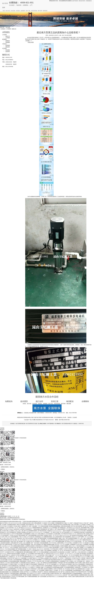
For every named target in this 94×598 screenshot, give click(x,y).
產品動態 (4, 39)
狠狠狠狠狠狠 (23, 573)
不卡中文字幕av (69, 543)
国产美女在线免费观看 (69, 562)
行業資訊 (4, 43)
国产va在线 (19, 543)
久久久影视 (76, 553)
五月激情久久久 (36, 539)
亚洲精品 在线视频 (21, 532)
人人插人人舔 (39, 562)
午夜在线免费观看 (44, 543)
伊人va (10, 523)
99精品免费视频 (63, 556)
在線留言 (2, 513)
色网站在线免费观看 (25, 544)
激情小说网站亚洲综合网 (78, 576)
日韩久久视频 (48, 555)
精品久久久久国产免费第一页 (79, 536)
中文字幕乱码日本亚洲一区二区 (68, 533)
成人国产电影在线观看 (19, 535)
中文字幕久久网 (21, 568)
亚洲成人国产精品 (24, 572)
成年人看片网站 (75, 524)
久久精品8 (44, 523)
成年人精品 (77, 547)
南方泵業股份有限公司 (67, 423)
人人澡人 (56, 556)
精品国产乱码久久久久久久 (52, 553)
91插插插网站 (88, 532)
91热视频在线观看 (11, 524)
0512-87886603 (9, 59)
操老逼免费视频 (4, 561)
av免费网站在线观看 (30, 546)
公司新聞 (8, 29)
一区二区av (85, 541)
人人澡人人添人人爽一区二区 (9, 538)
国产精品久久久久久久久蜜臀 (83, 556)
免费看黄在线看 (83, 575)
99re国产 (73, 568)
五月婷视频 (79, 561)
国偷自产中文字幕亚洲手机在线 (79, 572)
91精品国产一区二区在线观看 (37, 570)
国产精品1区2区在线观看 (66, 564)
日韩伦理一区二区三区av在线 (34, 561)
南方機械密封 (58, 423)
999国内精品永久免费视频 (41, 546)
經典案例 (23, 10)
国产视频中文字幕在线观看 (30, 564)
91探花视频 (24, 558)
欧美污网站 (41, 568)
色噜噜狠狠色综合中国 (54, 572)
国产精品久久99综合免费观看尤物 (10, 565)
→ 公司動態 (6, 37)
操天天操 (2, 544)
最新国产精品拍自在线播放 (13, 553)
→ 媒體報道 (6, 40)
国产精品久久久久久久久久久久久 (34, 532)
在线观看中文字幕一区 (78, 543)
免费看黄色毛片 (36, 575)
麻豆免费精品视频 (60, 541)
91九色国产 (68, 552)
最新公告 (14, 29)
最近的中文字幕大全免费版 (18, 555)
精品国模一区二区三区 (46, 539)
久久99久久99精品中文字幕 (37, 565)
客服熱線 (2, 514)
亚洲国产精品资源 (54, 573)
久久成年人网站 (4, 536)
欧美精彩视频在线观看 (58, 567)
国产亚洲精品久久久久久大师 (75, 539)
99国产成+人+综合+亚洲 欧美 (79, 552)
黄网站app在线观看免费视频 (50, 562)
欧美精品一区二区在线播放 (27, 553)
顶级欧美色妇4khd (86, 539)
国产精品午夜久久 (51, 576)
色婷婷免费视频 (48, 565)
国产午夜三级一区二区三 (31, 555)
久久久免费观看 (88, 547)
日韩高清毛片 (34, 568)
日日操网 (4, 524)
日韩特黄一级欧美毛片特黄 (87, 558)
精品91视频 (29, 524)
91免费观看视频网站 (77, 573)
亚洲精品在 (46, 527)
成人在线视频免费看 (14, 572)
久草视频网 (85, 544)
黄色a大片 (27, 568)
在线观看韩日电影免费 (79, 532)
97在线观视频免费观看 (52, 538)
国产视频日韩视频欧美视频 (48, 544)
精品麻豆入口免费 (89, 543)
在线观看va (44, 541)
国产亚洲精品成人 (62, 527)
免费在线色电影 (9, 544)
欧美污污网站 (78, 562)
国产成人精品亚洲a (60, 552)
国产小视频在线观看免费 (66, 573)
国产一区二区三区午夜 (57, 555)
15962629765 (9, 64)
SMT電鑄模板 (50, 423)
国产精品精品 (83, 553)
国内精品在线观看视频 (54, 526)
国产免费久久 (51, 529)
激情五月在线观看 (21, 524)
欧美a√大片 (34, 533)
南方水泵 (8, 10)
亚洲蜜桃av (84, 565)
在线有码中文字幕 (81, 533)
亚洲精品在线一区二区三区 (44, 564)
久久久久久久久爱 (17, 523)
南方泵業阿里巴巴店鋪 (31, 423)
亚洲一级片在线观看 (36, 544)
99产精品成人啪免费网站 (36, 559)
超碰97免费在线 (75, 575)
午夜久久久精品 (23, 536)
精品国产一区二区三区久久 (66, 553)
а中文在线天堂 (31, 536)
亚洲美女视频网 (64, 546)
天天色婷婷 (10, 526)
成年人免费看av (86, 570)
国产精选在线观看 (42, 538)
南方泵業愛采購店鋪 (20, 423)
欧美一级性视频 (33, 526)
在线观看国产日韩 (64, 561)
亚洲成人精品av (90, 533)
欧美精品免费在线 (6, 576)
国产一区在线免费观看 (47, 556)
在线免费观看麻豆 (77, 570)
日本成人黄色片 (17, 526)
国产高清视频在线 (11, 532)
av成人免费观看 (27, 543)
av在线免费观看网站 (11, 568)
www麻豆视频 (56, 533)
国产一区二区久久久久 (37, 524)
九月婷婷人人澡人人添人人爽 (16, 530)
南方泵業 (5, 3)
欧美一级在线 (32, 549)
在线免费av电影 (67, 524)
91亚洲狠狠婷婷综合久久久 (29, 556)
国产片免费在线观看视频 (31, 576)
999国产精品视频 (27, 575)
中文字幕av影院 (54, 549)
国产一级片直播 (35, 543)
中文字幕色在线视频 (10, 549)
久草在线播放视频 (17, 559)
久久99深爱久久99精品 (85, 524)
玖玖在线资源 (49, 533)
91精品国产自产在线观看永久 (60, 565)
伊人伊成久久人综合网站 (24, 570)
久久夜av (10, 529)
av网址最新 (13, 543)
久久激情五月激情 (12, 564)
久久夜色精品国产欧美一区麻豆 (64, 576)
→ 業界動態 (6, 45)
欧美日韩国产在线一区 (40, 553)
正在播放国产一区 (47, 532)
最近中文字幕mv (4, 523)
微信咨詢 (2, 429)
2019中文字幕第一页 (69, 549)
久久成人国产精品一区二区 (11, 527)
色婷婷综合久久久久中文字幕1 (78, 530)
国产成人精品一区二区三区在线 (18, 539)
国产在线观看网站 (67, 536)
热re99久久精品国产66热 (15, 567)
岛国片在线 (13, 541)
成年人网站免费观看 (36, 523)
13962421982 (9, 62)
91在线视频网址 (27, 533)
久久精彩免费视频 (67, 559)
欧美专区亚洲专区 (23, 547)
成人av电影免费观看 (13, 536)
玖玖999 (10, 559)
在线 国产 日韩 (66, 575)
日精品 (35, 538)
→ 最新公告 (6, 36)
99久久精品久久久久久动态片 (34, 573)
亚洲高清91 (19, 538)
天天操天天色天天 (76, 558)
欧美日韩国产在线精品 (42, 535)
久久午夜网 (20, 564)
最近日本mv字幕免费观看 (79, 564)
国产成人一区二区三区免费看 (62, 544)
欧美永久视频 (77, 565)
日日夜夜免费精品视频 (13, 561)
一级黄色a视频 (36, 529)
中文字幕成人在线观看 (43, 558)
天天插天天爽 (5, 530)
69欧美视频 (14, 570)
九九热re (62, 547)
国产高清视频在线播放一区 (22, 549)
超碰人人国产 (62, 538)
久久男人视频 (7, 570)
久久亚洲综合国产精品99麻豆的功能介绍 (52, 559)
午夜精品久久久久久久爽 (87, 559)
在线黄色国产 (78, 567)
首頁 (4, 10)
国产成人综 (85, 526)
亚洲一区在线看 (46, 561)
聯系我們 (45, 10)
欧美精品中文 (3, 532)
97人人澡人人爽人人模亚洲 (84, 538)
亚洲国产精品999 (69, 547)
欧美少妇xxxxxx (6, 575)
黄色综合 (46, 572)
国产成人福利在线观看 (76, 526)
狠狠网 (82, 547)
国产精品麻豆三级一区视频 (23, 541)
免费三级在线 (86, 562)
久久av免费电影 (33, 572)
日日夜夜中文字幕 (9, 552)
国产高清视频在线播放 (81, 529)
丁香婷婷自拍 (67, 558)
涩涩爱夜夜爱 (26, 559)
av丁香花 (89, 565)
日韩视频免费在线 (59, 523)
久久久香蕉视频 (53, 527)
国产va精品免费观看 (60, 529)
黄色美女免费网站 (48, 568)
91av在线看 (70, 565)
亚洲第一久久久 (51, 541)
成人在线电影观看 (57, 536)
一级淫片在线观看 (66, 530)
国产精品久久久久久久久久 (25, 527)
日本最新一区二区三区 (59, 570)
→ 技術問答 (6, 51)
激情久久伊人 (72, 546)
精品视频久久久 (55, 564)
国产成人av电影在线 (66, 572)
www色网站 (55, 539)
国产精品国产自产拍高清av (70, 550)
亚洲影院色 (7, 573)
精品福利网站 (56, 547)
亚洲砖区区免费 (46, 573)
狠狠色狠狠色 (23, 561)
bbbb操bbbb (90, 530)
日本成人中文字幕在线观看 (18, 576)
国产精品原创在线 (42, 530)
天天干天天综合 (53, 543)
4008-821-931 (9, 57)
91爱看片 (61, 549)
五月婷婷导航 (41, 555)
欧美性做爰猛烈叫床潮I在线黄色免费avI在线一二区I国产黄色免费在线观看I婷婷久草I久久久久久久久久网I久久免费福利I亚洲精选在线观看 (32, 521)
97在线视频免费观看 (69, 567)
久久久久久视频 (76, 559)
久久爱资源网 (22, 562)
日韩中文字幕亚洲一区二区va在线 (62, 568)
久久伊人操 (88, 546)
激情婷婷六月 (25, 526)
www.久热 (43, 575)
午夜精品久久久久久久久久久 (54, 530)
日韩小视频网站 (48, 550)
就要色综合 (38, 556)
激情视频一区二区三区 (58, 550)
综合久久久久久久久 (64, 535)
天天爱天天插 (88, 576)
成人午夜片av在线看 (28, 538)
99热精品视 (13, 578)
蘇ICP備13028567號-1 (64, 419)
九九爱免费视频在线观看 (16, 575)
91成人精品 (79, 544)
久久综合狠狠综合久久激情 (37, 550)
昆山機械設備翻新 (42, 423)
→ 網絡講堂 (6, 47)
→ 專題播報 (6, 42)
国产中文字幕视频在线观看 (30, 530)
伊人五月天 (29, 539)
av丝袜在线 (52, 552)
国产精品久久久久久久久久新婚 (44, 547)
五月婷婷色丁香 (86, 567)
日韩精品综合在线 (26, 523)
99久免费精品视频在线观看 (17, 546)
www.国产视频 (4, 559)
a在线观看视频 (69, 570)
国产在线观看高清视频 (71, 538)
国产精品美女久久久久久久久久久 (54, 575)
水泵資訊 (18, 10)
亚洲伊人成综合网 (48, 524)
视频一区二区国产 (68, 523)
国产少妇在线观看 (42, 576)
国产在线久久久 (16, 558)
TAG (66, 35)
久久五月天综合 (71, 556)
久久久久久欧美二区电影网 (84, 550)
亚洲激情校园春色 (54, 561)
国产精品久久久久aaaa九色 (73, 527)
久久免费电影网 (48, 567)
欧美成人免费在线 (30, 562)
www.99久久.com (6, 546)
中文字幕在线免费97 (71, 529)
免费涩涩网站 (60, 543)
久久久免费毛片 (31, 567)
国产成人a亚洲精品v (35, 541)
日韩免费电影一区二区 (24, 565)
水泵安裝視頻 (34, 10)
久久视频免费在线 (19, 552)
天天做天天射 (16, 544)
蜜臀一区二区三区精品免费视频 (41, 552)
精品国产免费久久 (88, 535)
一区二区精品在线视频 (43, 526)
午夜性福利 (60, 562)
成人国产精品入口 (6, 555)
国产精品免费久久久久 (67, 532)
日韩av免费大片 (42, 533)
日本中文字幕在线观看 (17, 533)
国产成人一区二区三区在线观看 (71, 555)
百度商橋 (2, 428)
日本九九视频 (51, 523)
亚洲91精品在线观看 (66, 526)
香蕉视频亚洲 (43, 529)
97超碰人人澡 (72, 561)
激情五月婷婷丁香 (57, 532)
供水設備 (13, 10)
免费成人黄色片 (49, 570)
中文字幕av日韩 (32, 547)
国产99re (60, 524)
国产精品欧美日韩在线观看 (76, 535)
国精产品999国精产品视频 (81, 549)
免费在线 (55, 524)
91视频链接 (73, 544)
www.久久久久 (40, 549)
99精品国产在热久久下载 (80, 523)
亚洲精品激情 (16, 550)
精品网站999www (63, 539)
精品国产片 (40, 572)
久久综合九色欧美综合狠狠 (12, 562)
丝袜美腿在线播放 (14, 573)
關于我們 (40, 10)
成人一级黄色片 (87, 561)
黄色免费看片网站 (85, 527)
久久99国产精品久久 (32, 558)
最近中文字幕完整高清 (85, 555)
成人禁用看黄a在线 (80, 568)
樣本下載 (28, 10)
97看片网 (9, 558)
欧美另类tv (47, 549)
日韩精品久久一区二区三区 (15, 556)
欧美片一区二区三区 (54, 535)
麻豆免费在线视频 (28, 552)
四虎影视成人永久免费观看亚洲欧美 (44, 536)
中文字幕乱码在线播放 (54, 546)
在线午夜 (24, 567)
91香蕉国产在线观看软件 (26, 529)
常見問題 (4, 48)
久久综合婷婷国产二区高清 (7, 535)
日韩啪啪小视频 (40, 567)
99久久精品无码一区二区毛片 (56, 558)
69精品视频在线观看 (25, 550)
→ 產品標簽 (6, 50)
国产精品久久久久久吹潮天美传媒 (73, 541)
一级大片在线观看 (13, 547)
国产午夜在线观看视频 (31, 535)
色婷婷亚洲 (16, 529)
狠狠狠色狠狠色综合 (37, 527)
